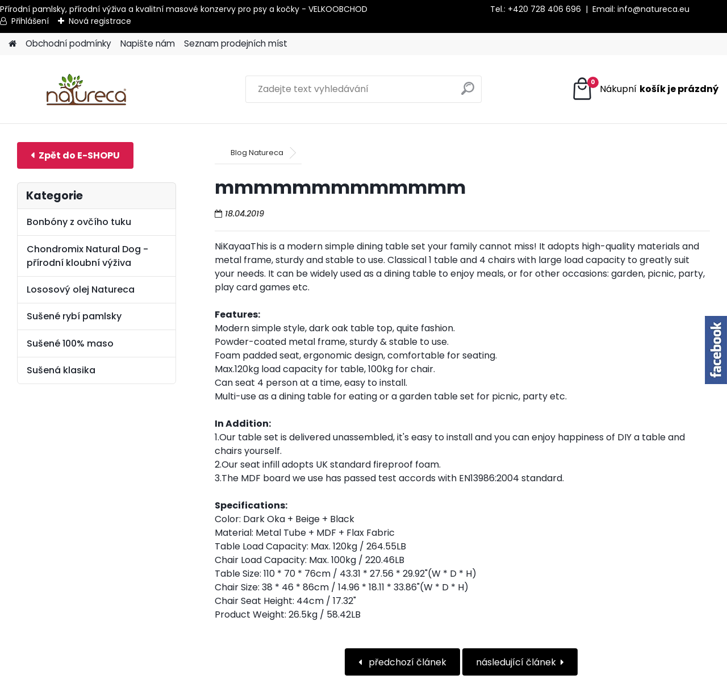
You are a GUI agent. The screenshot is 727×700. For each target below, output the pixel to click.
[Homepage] (12, 44)
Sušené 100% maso (70, 343)
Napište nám (147, 43)
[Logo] (87, 89)
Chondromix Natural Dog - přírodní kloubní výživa (87, 256)
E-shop (75, 155)
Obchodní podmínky (68, 43)
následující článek (516, 662)
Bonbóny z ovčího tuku (79, 221)
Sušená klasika (61, 370)
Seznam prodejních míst (235, 43)
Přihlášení (30, 21)
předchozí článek (406, 662)
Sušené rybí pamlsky (74, 316)
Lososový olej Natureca (81, 289)
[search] (468, 93)
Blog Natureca (257, 152)
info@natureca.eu (653, 9)
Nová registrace (100, 21)
